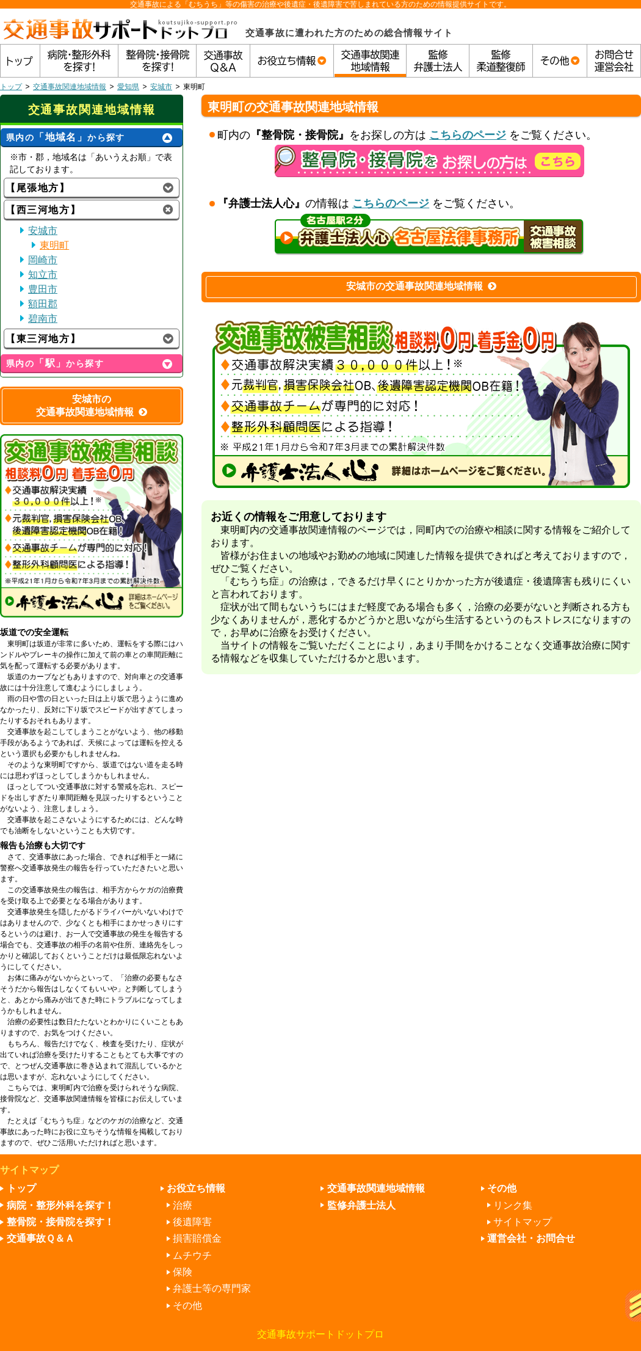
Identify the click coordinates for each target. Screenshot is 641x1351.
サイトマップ (522, 1222)
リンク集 (512, 1205)
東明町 (54, 245)
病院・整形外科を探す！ (60, 1205)
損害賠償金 (197, 1238)
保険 (182, 1272)
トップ (11, 86)
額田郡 (42, 304)
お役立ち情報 (196, 1188)
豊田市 (42, 289)
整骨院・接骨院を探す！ (60, 1222)
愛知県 (128, 86)
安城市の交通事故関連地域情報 (421, 286)
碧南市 (42, 318)
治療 (182, 1205)
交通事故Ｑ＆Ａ (40, 1238)
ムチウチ (192, 1255)
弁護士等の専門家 (212, 1288)
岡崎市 (42, 260)
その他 (187, 1305)
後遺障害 (192, 1222)
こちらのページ (467, 135)
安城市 (161, 86)
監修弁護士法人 (361, 1205)
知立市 (42, 274)
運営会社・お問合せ (531, 1238)
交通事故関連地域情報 (69, 86)
